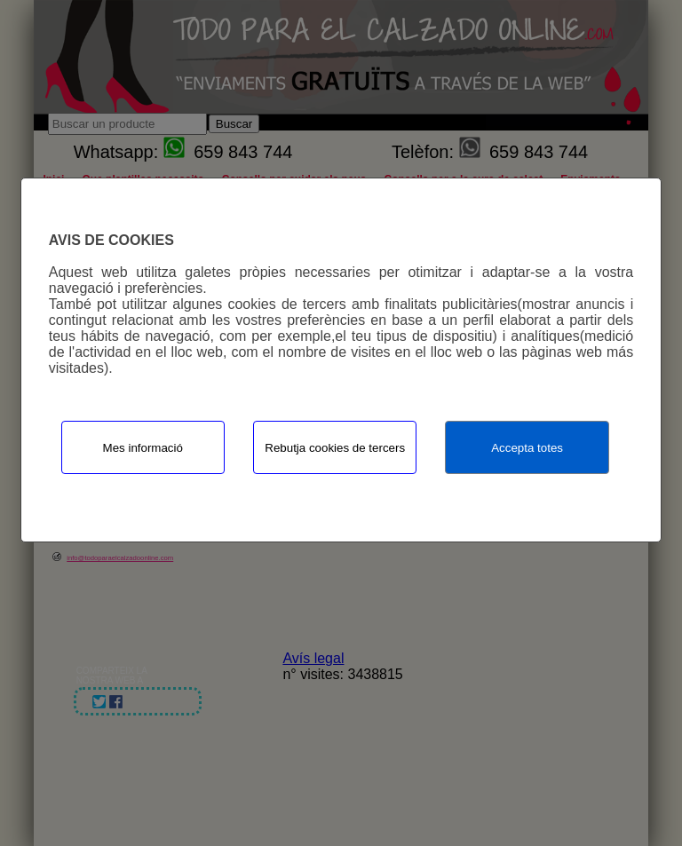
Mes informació (143, 448)
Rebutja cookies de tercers (335, 448)
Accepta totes (527, 448)
